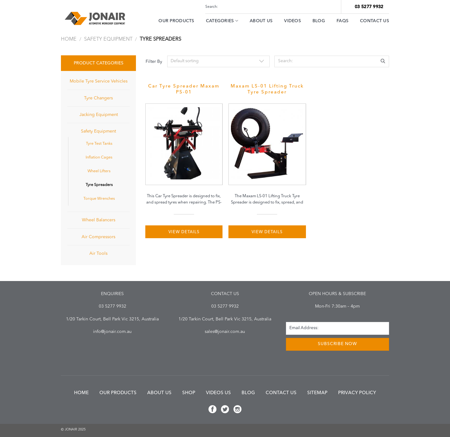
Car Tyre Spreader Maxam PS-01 (183, 89)
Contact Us (374, 21)
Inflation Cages (99, 157)
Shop (188, 393)
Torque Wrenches (99, 199)
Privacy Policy (357, 393)
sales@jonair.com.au (225, 331)
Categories (222, 21)
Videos (292, 21)
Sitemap (317, 393)
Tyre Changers (98, 98)
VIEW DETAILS (183, 232)
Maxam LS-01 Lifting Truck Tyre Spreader (267, 89)
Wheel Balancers (98, 220)
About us (159, 393)
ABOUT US (261, 21)
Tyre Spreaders (99, 185)
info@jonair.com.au (112, 331)
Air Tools (98, 253)
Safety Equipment (108, 39)
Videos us (218, 393)
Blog (318, 21)
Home (69, 39)
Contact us (281, 393)
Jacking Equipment (98, 115)
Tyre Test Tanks (99, 144)
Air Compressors (98, 237)
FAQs (342, 21)
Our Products (176, 21)
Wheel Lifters (99, 171)
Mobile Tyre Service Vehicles (99, 81)
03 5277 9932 (369, 7)
